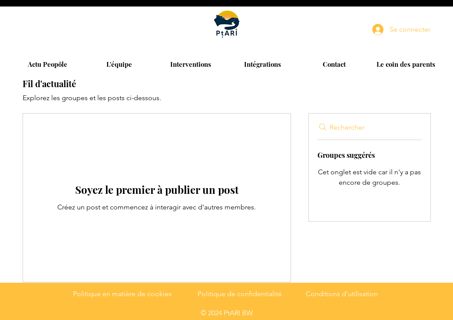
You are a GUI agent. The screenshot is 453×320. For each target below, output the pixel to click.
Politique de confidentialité (240, 294)
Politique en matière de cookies (122, 294)
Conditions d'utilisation (342, 294)
